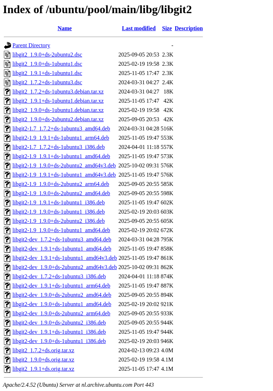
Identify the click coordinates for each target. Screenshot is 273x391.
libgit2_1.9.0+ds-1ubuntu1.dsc (47, 64)
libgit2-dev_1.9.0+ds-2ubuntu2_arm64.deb (61, 313)
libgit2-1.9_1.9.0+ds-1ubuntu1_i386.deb (58, 212)
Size (167, 28)
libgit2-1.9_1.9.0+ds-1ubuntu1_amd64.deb (61, 230)
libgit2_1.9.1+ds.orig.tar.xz (43, 369)
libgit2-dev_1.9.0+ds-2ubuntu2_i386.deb (59, 323)
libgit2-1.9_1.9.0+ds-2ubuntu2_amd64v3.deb (64, 165)
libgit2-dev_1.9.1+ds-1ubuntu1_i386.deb (59, 332)
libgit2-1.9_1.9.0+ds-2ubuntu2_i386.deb (58, 221)
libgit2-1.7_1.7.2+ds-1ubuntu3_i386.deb (58, 147)
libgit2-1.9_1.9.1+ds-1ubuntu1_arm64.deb (60, 138)
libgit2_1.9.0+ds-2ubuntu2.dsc (47, 55)
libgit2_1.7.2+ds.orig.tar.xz (43, 350)
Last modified (139, 28)
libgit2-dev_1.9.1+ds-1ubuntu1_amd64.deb (61, 249)
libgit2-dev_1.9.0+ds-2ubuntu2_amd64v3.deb (64, 267)
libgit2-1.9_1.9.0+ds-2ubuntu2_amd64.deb (61, 193)
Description (189, 28)
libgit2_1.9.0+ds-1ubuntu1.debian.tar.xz (58, 110)
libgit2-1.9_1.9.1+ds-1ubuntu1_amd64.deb (61, 156)
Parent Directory (31, 45)
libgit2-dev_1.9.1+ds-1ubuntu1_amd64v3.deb (64, 258)
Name (65, 28)
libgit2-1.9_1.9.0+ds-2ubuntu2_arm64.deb (60, 184)
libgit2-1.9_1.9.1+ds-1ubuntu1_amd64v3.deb (64, 175)
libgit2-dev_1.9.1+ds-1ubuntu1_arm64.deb (61, 286)
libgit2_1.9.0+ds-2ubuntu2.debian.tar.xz (58, 119)
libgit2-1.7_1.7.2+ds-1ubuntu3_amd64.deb (61, 128)
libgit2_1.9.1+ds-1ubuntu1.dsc (47, 73)
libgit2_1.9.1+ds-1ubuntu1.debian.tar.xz (58, 101)
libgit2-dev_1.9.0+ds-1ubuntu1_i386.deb (59, 341)
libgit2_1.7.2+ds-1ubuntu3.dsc (47, 82)
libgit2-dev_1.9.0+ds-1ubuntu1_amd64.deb (61, 304)
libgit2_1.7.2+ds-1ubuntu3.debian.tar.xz (58, 92)
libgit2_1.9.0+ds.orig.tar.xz (43, 360)
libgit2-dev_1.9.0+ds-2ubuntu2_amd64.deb (61, 295)
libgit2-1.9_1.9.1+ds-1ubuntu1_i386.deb (58, 202)
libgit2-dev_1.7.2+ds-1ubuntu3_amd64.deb (61, 239)
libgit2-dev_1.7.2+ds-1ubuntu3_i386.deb (59, 276)
